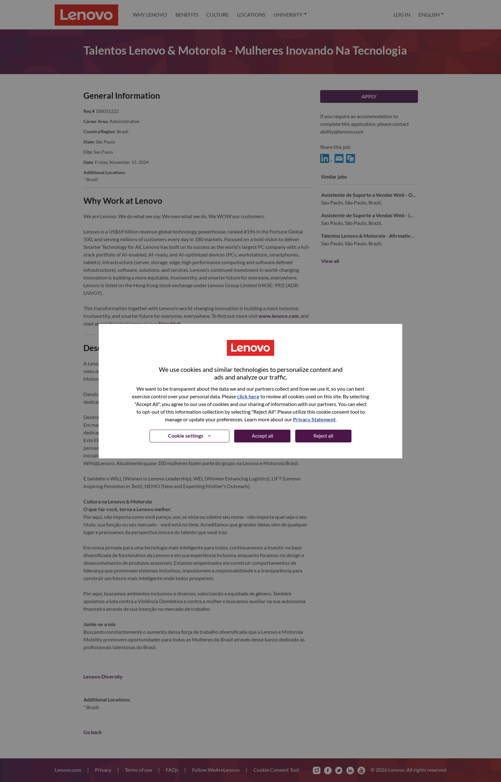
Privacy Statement (314, 419)
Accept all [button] (262, 436)
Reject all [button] (323, 436)
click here (248, 396)
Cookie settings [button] (185, 436)
